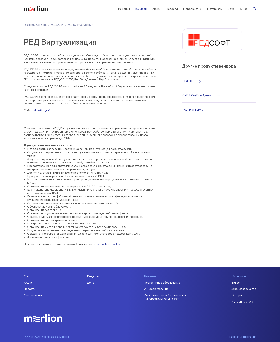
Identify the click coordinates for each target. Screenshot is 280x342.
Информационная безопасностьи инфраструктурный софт (165, 296)
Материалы (214, 9)
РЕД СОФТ (57, 24)
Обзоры (236, 295)
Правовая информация (241, 336)
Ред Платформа (192, 109)
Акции (156, 9)
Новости (172, 9)
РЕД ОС (187, 81)
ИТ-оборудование (156, 289)
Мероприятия (192, 9)
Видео (235, 282)
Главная (29, 24)
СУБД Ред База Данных (197, 95)
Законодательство (243, 289)
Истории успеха (242, 301)
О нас (243, 9)
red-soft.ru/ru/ (41, 110)
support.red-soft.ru (108, 244)
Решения (124, 9)
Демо (231, 9)
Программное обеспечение (162, 282)
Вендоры (141, 9)
